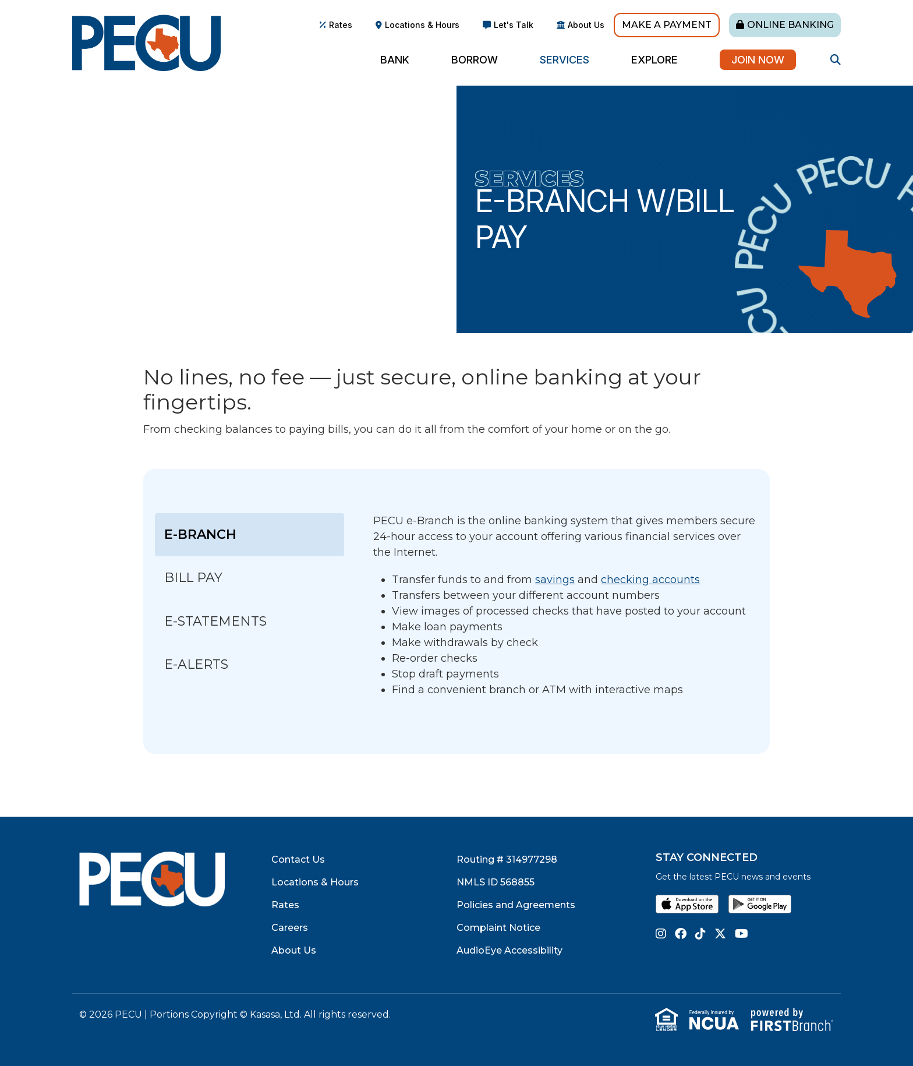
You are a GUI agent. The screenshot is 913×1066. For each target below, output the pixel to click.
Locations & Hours (422, 25)
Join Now (757, 60)
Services (529, 178)
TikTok (700, 934)
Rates (340, 25)
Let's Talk (513, 25)
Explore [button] (654, 60)
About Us (586, 25)
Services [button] (564, 60)
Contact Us (298, 859)
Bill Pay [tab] (195, 577)
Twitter (720, 934)
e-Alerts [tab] (196, 664)
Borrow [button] (474, 60)
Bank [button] (394, 60)
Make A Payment (667, 24)
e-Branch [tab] (200, 534)
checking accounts (650, 579)
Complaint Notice (498, 927)
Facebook (680, 934)
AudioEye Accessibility (509, 950)
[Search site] (835, 59)
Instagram (661, 934)
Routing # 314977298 (506, 859)
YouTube (741, 934)
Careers (289, 927)
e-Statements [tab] (217, 621)
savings (555, 579)
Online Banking (790, 24)
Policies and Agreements (515, 904)
